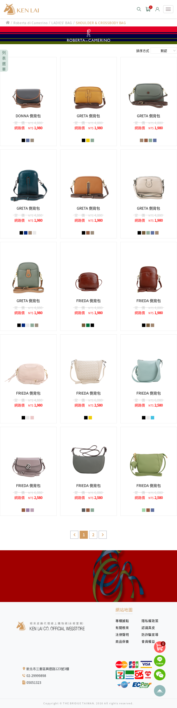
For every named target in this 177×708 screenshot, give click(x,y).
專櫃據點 (122, 620)
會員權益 (150, 641)
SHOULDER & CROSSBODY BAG (101, 22)
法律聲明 (123, 634)
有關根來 (123, 627)
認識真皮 (150, 627)
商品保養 (123, 641)
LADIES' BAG (61, 22)
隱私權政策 (148, 620)
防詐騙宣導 (150, 634)
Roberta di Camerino (30, 22)
